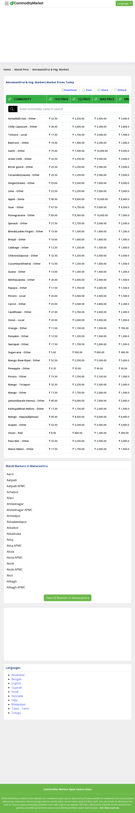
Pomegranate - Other (21, 215)
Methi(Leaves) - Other (21, 279)
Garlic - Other (16, 150)
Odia (14, 700)
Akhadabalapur (17, 522)
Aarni (10, 474)
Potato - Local (16, 296)
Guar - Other (16, 207)
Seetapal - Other (18, 344)
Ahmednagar (15, 504)
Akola (10, 552)
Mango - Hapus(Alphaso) (23, 416)
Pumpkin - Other (18, 336)
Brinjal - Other (17, 239)
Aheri (10, 498)
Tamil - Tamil (20, 708)
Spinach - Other (17, 223)
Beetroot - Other (18, 142)
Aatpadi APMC (16, 486)
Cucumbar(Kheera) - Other (24, 263)
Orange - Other (17, 328)
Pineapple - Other (19, 368)
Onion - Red (15, 433)
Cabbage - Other (18, 247)
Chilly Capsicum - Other (22, 126)
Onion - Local (16, 320)
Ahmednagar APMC (19, 510)
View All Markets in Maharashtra (67, 598)
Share (103, 90)
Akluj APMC (14, 546)
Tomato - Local (17, 134)
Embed (120, 90)
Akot (10, 575)
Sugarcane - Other (19, 352)
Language (123, 3)
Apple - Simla (16, 199)
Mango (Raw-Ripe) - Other (24, 360)
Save (87, 90)
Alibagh (12, 581)
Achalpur (12, 492)
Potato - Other (17, 376)
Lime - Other (16, 191)
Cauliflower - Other (19, 312)
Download (68, 90)
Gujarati (16, 687)
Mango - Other (17, 392)
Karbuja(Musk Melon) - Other (26, 408)
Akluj (10, 540)
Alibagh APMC (16, 587)
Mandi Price (21, 69)
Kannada (17, 696)
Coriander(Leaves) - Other (24, 175)
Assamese (18, 675)
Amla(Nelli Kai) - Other (22, 118)
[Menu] (5, 3)
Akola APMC (15, 557)
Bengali (16, 679)
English (16, 683)
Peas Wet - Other (18, 441)
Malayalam (18, 704)
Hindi (14, 692)
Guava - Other (16, 271)
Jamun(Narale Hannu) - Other (26, 400)
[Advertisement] (67, 37)
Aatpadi (12, 480)
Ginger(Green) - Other (21, 183)
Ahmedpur (14, 516)
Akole (10, 563)
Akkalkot (12, 528)
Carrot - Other (17, 304)
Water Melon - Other (21, 449)
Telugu (16, 713)
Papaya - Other (17, 287)
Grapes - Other (17, 424)
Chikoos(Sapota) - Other (23, 255)
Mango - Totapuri (19, 384)
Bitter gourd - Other (20, 167)
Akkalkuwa (14, 534)
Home (7, 69)
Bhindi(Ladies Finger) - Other (25, 231)
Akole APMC (15, 569)
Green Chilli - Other (20, 158)
